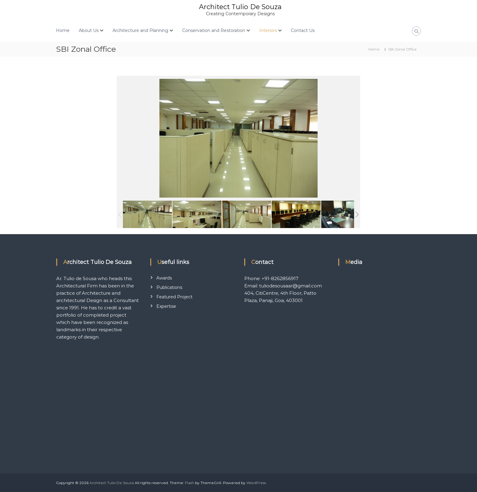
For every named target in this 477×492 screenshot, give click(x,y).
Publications (169, 287)
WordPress (256, 482)
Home (63, 30)
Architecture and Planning (140, 30)
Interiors (268, 30)
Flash (189, 482)
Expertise (166, 306)
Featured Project (174, 297)
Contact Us (303, 30)
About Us (89, 30)
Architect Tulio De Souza (240, 7)
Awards (164, 278)
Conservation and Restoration (213, 30)
